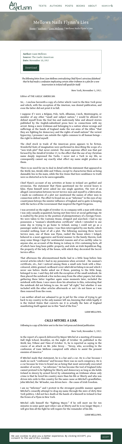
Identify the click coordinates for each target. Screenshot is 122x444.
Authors (56, 5)
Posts (69, 5)
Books (80, 5)
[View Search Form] (107, 6)
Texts (42, 5)
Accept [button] (105, 437)
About (92, 5)
